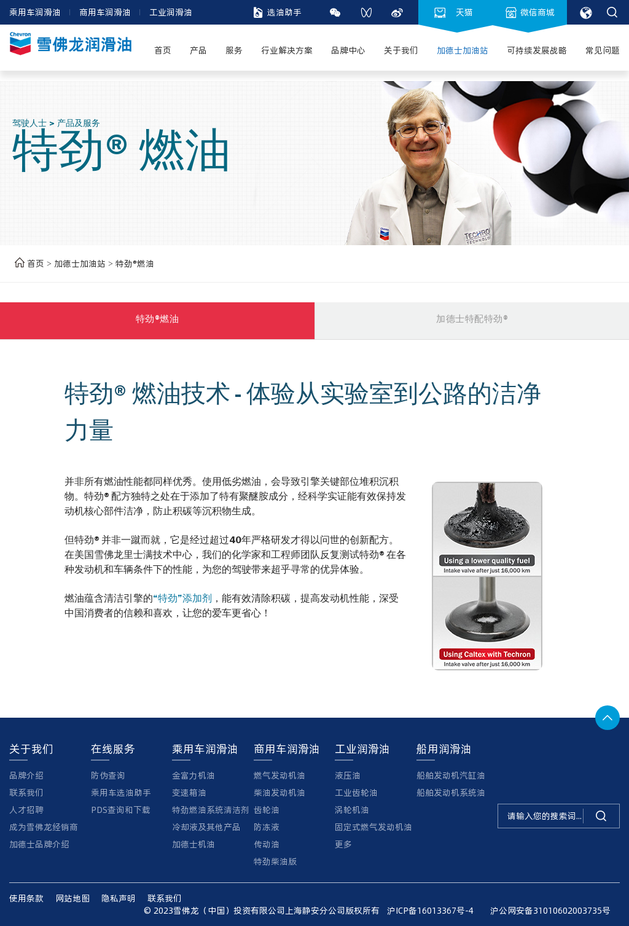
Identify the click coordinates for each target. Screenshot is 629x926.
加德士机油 (193, 844)
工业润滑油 (170, 12)
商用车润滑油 (105, 12)
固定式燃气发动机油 (373, 827)
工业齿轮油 (356, 792)
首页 (28, 263)
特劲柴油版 (275, 861)
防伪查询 (108, 775)
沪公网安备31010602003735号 (547, 910)
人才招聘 (26, 809)
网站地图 (72, 898)
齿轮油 (266, 809)
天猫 (454, 12)
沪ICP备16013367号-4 (430, 910)
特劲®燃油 (134, 263)
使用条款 (26, 898)
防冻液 (266, 827)
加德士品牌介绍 (39, 844)
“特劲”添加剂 (182, 600)
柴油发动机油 (279, 792)
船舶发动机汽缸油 (450, 775)
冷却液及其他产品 (206, 827)
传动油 (266, 844)
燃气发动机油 (279, 775)
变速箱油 (189, 792)
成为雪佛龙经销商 (43, 827)
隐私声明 (118, 898)
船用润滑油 (444, 748)
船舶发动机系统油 (450, 792)
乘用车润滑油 (35, 12)
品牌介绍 (26, 775)
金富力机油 (193, 775)
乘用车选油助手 (121, 792)
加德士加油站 (81, 263)
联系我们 (26, 792)
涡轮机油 (352, 809)
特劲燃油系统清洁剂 (210, 809)
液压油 (348, 775)
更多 (343, 844)
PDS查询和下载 (120, 809)
